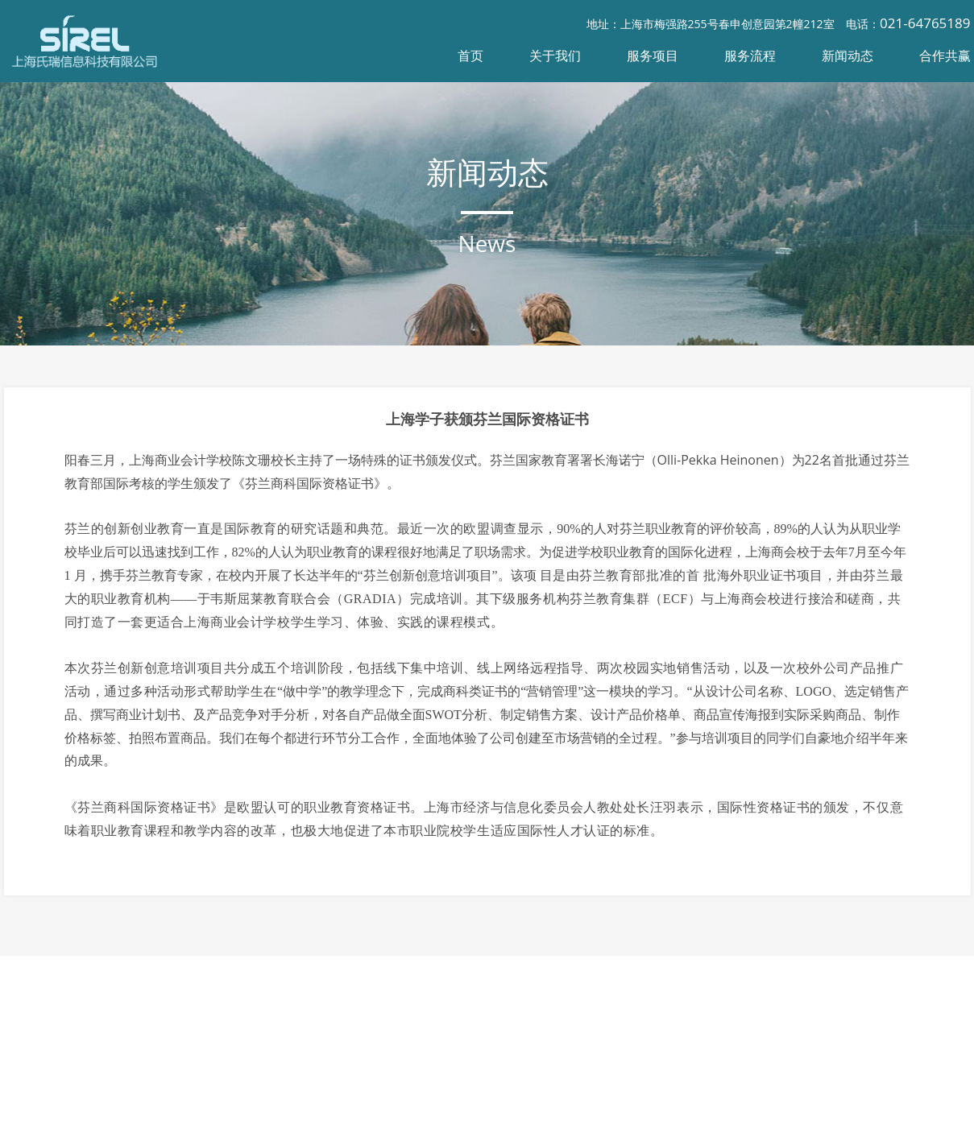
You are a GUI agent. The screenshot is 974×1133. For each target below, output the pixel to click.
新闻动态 (847, 55)
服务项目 (652, 55)
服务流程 (750, 55)
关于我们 (555, 55)
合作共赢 (945, 55)
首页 (470, 55)
